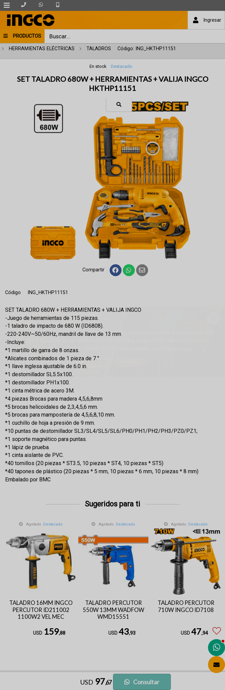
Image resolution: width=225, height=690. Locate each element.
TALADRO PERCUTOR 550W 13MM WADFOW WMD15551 (113, 609)
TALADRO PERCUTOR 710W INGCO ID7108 (186, 606)
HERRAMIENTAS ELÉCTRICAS (42, 49)
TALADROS (98, 49)
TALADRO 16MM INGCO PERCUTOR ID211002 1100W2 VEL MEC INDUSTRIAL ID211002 (41, 613)
